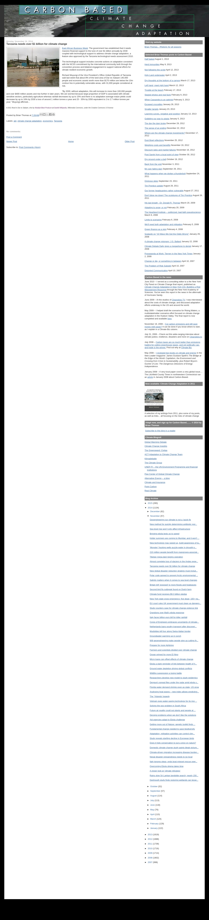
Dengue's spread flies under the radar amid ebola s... (174, 682)
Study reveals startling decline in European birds (172, 738)
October (154, 786)
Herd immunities (152, 64)
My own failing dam (153, 169)
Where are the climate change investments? (165, 133)
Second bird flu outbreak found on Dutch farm (170, 589)
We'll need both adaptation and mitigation (164, 224)
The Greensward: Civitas (156, 450)
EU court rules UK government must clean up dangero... (175, 603)
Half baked (150, 59)
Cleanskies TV (178, 300)
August (153, 795)
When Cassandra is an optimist (159, 99)
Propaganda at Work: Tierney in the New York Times (169, 253)
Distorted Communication (156, 270)
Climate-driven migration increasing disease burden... (174, 752)
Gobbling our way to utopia (157, 118)
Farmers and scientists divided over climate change (173, 650)
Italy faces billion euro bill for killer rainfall (168, 617)
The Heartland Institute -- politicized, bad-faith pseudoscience (173, 212)
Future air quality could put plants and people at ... (173, 710)
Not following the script (155, 70)
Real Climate (151, 490)
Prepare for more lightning (162, 645)
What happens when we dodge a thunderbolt (165, 173)
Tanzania (58, 121)
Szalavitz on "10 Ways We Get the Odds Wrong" (167, 234)
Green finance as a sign (156, 229)
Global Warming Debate (156, 442)
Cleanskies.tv (196, 337)
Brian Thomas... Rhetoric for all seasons (163, 47)
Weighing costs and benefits (157, 145)
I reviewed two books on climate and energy (176, 353)
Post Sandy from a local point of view (162, 154)
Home (71, 141)
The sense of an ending (155, 128)
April (152, 814)
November (155, 516)
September (155, 791)
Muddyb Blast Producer (43, 108)
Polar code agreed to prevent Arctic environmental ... (174, 575)
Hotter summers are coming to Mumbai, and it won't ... (174, 538)
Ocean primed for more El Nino (164, 654)
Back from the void (153, 164)
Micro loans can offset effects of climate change (171, 659)
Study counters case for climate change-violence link (174, 608)
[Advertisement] (159, 879)
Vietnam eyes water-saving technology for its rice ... (173, 701)
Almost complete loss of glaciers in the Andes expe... (174, 561)
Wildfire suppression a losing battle (166, 673)
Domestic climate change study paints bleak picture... (174, 747)
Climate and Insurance (155, 482)
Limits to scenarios (153, 219)
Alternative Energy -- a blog (157, 478)
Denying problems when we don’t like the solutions (173, 715)
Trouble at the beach (154, 90)
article (150, 377)
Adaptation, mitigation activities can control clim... (172, 733)
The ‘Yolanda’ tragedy (160, 696)
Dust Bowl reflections (154, 140)
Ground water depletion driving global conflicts (171, 668)
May (152, 809)
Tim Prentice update (154, 186)
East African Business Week (75, 48)
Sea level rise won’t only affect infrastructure (170, 529)
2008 (150, 857)
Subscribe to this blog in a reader (160, 430)
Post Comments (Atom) (29, 147)
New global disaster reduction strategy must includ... (173, 571)
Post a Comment (14, 137)
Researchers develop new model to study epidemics (173, 678)
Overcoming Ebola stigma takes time (166, 766)
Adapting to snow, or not (156, 207)
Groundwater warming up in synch (165, 636)
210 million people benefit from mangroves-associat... (174, 552)
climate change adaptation (30, 121)
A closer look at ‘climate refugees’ (165, 771)
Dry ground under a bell (155, 159)
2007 (150, 862)
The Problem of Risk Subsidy (158, 266)
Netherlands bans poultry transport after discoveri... (173, 626)
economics (48, 121)
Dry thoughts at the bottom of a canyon (162, 80)
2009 (150, 853)
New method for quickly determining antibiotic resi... (173, 524)
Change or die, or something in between (163, 261)
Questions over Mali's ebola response (167, 612)
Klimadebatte (151, 458)
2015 (150, 503)
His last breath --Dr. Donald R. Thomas (162, 203)
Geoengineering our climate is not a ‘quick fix (170, 519)
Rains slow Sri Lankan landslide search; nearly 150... (174, 775)
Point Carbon (151, 486)
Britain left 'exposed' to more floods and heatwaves (173, 585)
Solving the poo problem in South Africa (168, 705)
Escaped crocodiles (154, 104)
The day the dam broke (155, 123)
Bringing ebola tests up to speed (164, 533)
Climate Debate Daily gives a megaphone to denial (168, 246)
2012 (150, 839)
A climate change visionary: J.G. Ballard (163, 241)
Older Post (130, 141)
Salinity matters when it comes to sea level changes (173, 580)
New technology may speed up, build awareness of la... (175, 543)
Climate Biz (186, 347)
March (153, 819)
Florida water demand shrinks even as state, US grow (174, 687)
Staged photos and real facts (158, 95)
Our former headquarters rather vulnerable (164, 190)
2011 (150, 844)
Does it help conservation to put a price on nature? (173, 743)
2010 (150, 848)
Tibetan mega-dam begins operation (166, 557)
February (154, 823)
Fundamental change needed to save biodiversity (172, 729)
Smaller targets (152, 109)
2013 (150, 834)
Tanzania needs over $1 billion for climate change (172, 566)
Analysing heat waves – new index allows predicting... (174, 691)
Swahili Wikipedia (60, 108)
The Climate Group (153, 462)
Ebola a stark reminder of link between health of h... (173, 664)
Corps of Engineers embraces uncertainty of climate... (174, 622)
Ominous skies (151, 181)
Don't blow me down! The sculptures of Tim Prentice (168, 195)
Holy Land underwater (155, 75)
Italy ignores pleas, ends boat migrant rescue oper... (173, 761)
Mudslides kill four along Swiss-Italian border (170, 631)
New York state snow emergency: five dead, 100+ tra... (175, 599)
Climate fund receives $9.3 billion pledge (168, 594)
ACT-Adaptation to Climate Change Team (164, 454)
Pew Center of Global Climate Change (162, 474)
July (152, 800)
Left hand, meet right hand (157, 85)
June (152, 805)
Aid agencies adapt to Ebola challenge (167, 719)
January (154, 828)
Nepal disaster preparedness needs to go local (171, 757)
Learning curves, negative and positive (162, 114)
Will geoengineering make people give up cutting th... (174, 640)
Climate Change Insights (156, 446)
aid (15, 121)
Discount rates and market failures (160, 150)
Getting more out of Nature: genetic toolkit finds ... (172, 724)
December (155, 511)
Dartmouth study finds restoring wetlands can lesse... (174, 780)
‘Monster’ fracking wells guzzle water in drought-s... (173, 547)
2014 (150, 507)
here (169, 318)
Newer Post (11, 141)
